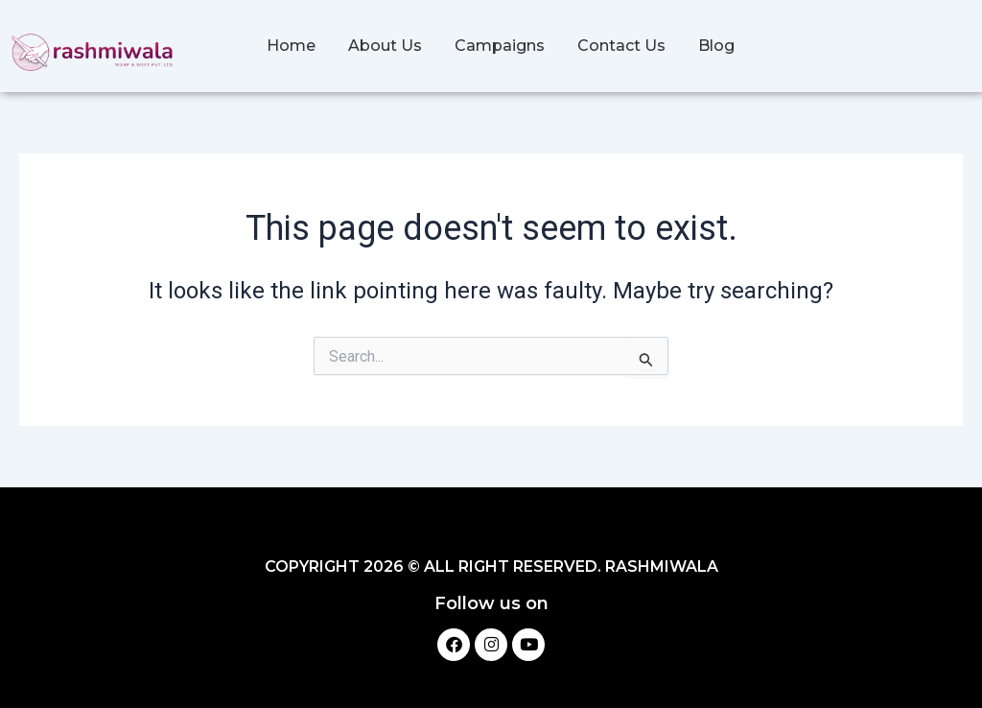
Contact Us (621, 45)
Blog (716, 45)
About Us (385, 45)
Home (291, 45)
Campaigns (500, 45)
